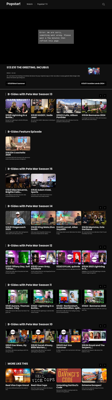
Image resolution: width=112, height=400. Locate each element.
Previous (100, 95)
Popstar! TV (42, 4)
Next (104, 95)
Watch (30, 4)
